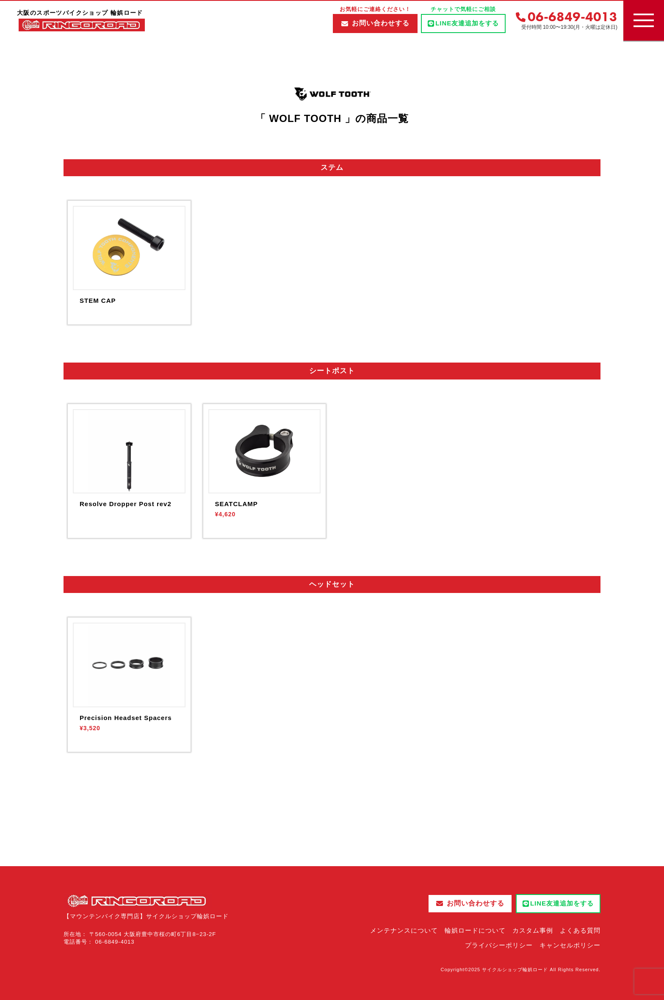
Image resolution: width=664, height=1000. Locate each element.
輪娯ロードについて (475, 930)
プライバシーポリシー (499, 945)
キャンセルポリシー (570, 945)
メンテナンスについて (404, 930)
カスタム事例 (532, 930)
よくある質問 (580, 930)
